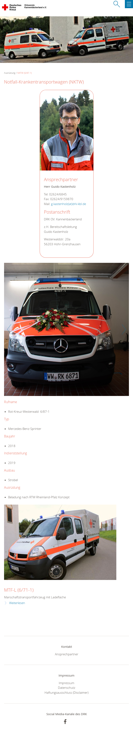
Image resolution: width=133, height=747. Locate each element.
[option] (66, 331)
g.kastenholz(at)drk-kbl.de (68, 204)
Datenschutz (66, 688)
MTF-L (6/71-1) (19, 590)
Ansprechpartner (66, 654)
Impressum (66, 683)
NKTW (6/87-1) (24, 72)
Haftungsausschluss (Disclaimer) (66, 692)
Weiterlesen (17, 603)
